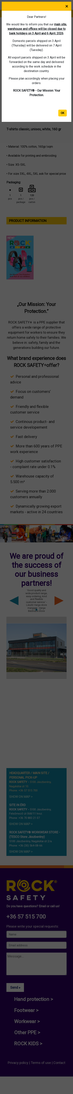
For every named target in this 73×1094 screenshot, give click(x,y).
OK (62, 113)
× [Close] (66, 6)
